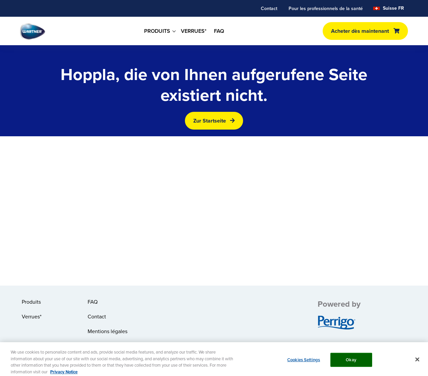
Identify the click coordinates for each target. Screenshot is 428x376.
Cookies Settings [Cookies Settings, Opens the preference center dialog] (303, 362)
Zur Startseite (209, 121)
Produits (31, 301)
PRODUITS (157, 31)
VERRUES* (194, 31)
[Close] (417, 362)
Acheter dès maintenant (360, 31)
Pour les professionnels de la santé (326, 8)
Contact (269, 8)
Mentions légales (107, 331)
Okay (351, 362)
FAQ (219, 31)
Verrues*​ (31, 316)
